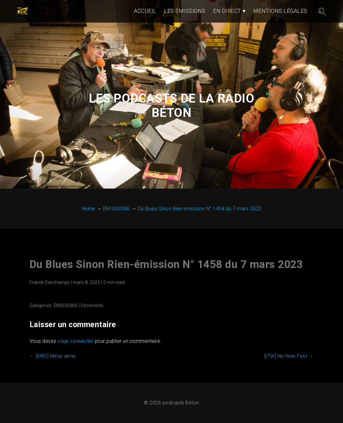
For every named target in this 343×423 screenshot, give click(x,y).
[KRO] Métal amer (53, 356)
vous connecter (75, 341)
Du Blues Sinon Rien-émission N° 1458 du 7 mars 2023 (166, 264)
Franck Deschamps (50, 282)
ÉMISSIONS (66, 305)
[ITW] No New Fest (289, 356)
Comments (92, 305)
